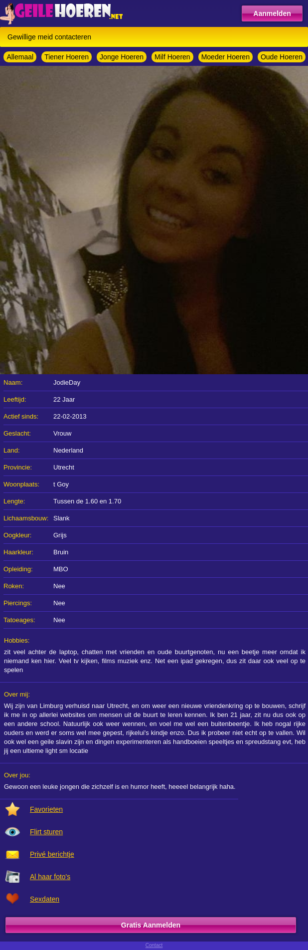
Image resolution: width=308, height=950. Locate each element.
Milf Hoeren (172, 57)
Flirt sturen (46, 832)
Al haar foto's (50, 877)
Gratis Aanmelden (150, 925)
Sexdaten (44, 899)
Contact (154, 945)
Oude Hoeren (282, 57)
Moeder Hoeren (225, 57)
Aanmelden (272, 13)
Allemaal (19, 57)
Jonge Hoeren (122, 57)
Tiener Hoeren (66, 57)
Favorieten (46, 809)
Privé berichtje (52, 854)
